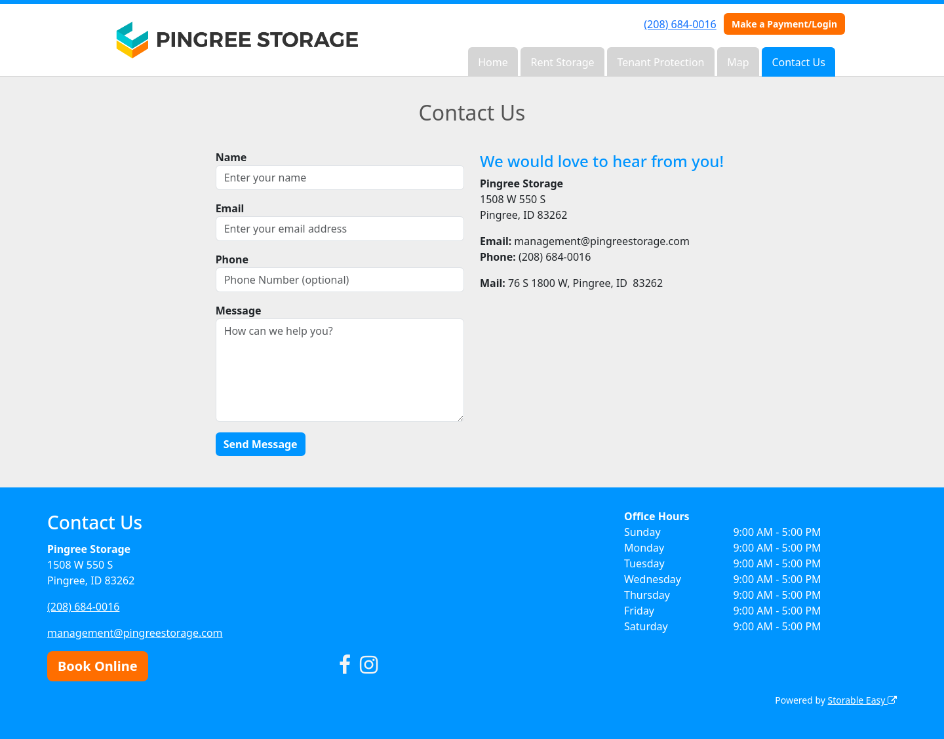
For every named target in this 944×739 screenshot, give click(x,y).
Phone (232, 259)
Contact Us (798, 62)
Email (230, 208)
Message (239, 310)
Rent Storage (562, 62)
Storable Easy (862, 700)
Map (738, 62)
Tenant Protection (660, 62)
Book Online (98, 666)
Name (231, 157)
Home (493, 62)
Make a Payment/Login (784, 24)
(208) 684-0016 (680, 24)
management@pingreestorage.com (135, 633)
